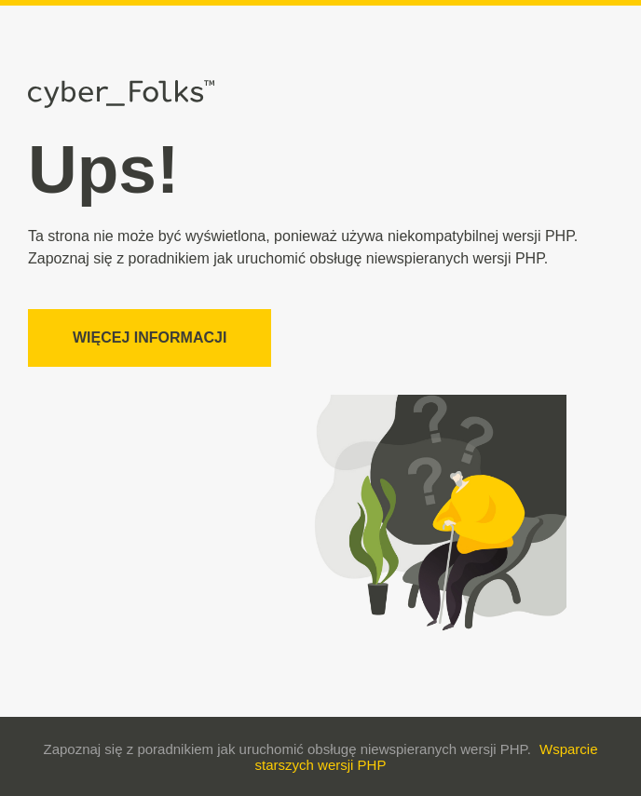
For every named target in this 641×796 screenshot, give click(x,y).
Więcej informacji (149, 337)
